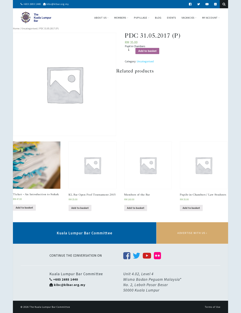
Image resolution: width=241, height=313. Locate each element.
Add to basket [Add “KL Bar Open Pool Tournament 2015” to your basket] (80, 208)
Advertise (192, 233)
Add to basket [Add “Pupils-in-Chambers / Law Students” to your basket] (191, 208)
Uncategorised (29, 28)
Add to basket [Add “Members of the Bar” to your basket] (135, 208)
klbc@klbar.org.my (56, 4)
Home (16, 28)
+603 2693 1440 (31, 4)
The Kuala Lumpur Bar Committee (49, 306)
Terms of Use (212, 306)
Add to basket (147, 51)
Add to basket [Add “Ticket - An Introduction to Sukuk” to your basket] (24, 207)
